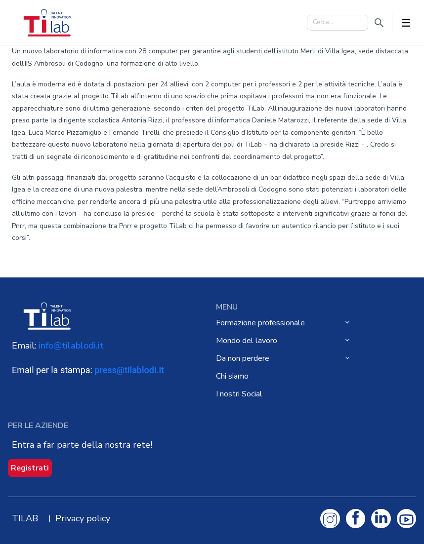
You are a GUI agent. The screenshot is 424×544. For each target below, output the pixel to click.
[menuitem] (287, 323)
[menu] (316, 358)
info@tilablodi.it (71, 345)
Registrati (30, 468)
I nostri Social (239, 394)
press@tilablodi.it (129, 370)
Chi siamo (232, 376)
